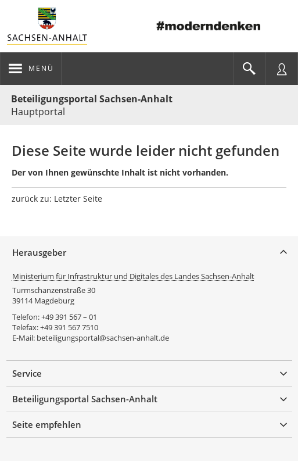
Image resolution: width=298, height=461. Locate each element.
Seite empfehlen (46, 424)
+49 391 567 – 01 (69, 317)
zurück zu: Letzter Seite (57, 198)
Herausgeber (39, 252)
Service (27, 373)
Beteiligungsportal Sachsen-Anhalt (92, 98)
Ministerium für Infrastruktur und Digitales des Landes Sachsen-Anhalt (133, 276)
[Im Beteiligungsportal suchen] (249, 68)
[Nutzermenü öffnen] (281, 68)
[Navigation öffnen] (31, 68)
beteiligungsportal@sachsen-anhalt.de (103, 338)
